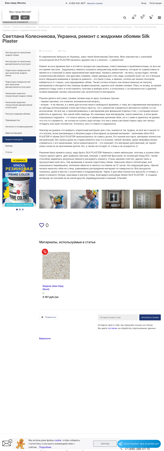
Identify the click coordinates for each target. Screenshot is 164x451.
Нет (25, 17)
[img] (41, 225)
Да (14, 17)
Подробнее (45, 447)
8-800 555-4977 (77, 3)
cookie (57, 440)
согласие (112, 328)
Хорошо (105, 444)
